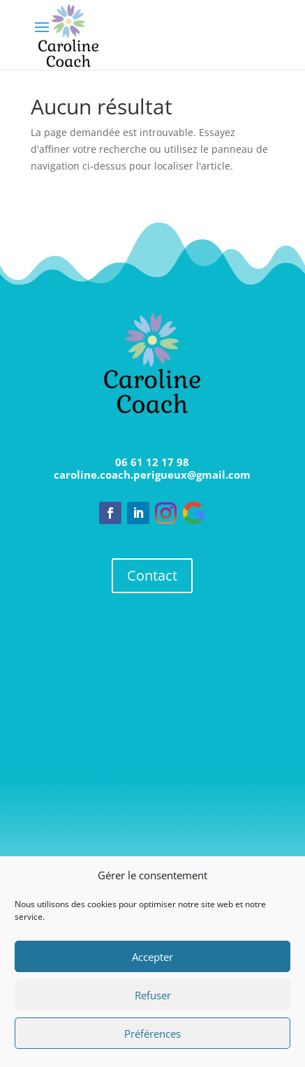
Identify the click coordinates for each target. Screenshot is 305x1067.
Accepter (152, 957)
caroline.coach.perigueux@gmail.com (152, 475)
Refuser (153, 995)
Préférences (152, 1033)
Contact (152, 575)
